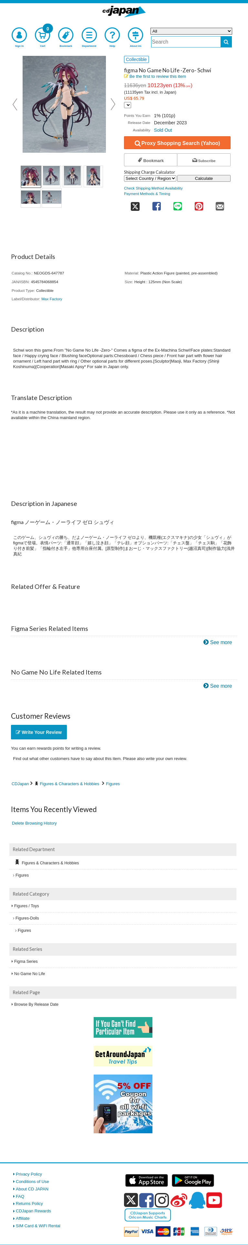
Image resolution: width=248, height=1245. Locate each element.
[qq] (197, 1200)
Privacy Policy (29, 1174)
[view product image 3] (72, 176)
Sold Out (163, 130)
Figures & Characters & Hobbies (69, 783)
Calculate (204, 178)
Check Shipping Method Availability (153, 188)
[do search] (226, 41)
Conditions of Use (32, 1181)
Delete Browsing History (34, 823)
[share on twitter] (135, 204)
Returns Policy (29, 1203)
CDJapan (20, 783)
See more (221, 642)
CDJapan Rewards (33, 1211)
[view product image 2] (51, 176)
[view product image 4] (93, 176)
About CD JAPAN (32, 1189)
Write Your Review (39, 732)
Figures (113, 783)
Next (113, 104)
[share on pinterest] (198, 204)
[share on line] (177, 204)
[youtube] (214, 1200)
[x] (131, 1200)
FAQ (20, 1196)
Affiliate (22, 1218)
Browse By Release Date (36, 1004)
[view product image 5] (31, 198)
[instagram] (162, 1200)
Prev (15, 104)
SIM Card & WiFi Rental (38, 1225)
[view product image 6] (52, 198)
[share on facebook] (156, 204)
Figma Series (26, 961)
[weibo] (178, 1200)
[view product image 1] (31, 177)
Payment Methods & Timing (147, 193)
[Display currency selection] (127, 105)
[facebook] (146, 1200)
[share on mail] (220, 204)
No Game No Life (29, 974)
